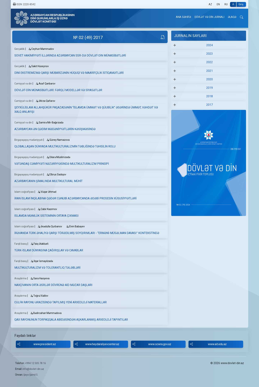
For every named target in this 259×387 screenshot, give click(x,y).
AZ (210, 4)
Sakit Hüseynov (38, 66)
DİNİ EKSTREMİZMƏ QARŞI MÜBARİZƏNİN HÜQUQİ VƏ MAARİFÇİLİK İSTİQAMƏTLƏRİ (69, 73)
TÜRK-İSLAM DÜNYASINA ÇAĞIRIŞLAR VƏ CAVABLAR (48, 250)
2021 (209, 71)
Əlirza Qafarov (45, 100)
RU (226, 4)
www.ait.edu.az (208, 344)
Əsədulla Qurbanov (50, 226)
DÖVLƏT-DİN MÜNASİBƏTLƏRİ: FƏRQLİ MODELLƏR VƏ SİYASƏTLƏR (58, 90)
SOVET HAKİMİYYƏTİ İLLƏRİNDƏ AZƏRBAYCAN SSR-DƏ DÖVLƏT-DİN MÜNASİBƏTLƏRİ (70, 55)
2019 (209, 87)
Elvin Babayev (75, 226)
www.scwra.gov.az (151, 344)
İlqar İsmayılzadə (42, 261)
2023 (209, 53)
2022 (209, 62)
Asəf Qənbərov (45, 83)
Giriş (236, 4)
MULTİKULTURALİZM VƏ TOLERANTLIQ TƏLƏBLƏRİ (47, 267)
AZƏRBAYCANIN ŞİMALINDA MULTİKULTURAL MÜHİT (48, 181)
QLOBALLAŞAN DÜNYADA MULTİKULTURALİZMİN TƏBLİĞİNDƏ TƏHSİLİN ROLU (64, 146)
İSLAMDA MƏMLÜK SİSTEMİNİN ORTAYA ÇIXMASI (46, 215)
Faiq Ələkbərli (39, 243)
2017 (209, 104)
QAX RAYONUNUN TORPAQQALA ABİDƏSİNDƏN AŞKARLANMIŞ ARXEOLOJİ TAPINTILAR (71, 319)
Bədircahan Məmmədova (46, 313)
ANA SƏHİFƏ (183, 17)
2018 (209, 96)
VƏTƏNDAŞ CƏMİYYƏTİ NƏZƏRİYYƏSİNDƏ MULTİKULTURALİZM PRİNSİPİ (61, 163)
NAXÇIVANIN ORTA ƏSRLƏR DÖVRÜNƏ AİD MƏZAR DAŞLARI (53, 285)
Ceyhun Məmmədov (41, 48)
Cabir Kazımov (47, 209)
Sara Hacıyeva (39, 278)
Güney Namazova (58, 139)
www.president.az (36, 344)
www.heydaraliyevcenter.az (97, 344)
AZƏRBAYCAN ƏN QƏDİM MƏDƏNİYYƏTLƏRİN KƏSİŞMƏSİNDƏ (55, 129)
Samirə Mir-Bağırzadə (49, 122)
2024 (209, 45)
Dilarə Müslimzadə (58, 157)
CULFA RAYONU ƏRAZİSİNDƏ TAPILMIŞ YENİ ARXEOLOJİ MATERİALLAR (60, 302)
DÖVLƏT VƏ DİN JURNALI (209, 17)
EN (218, 4)
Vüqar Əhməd (47, 191)
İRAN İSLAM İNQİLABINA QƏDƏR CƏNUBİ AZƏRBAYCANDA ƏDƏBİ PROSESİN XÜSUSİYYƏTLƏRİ (75, 198)
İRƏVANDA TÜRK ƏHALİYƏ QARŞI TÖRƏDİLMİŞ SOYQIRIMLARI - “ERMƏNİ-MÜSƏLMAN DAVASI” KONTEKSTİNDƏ (86, 233)
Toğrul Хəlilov (39, 295)
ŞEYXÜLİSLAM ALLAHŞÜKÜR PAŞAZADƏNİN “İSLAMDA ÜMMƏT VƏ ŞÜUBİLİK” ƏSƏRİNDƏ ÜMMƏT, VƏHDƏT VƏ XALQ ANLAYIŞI (86, 109)
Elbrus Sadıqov (56, 174)
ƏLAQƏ (232, 17)
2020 (209, 79)
